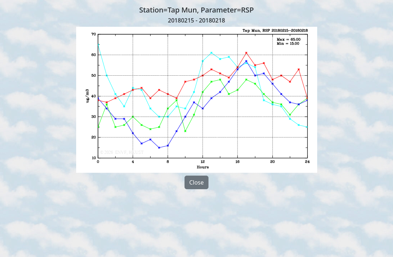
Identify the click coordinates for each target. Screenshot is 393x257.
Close (196, 182)
